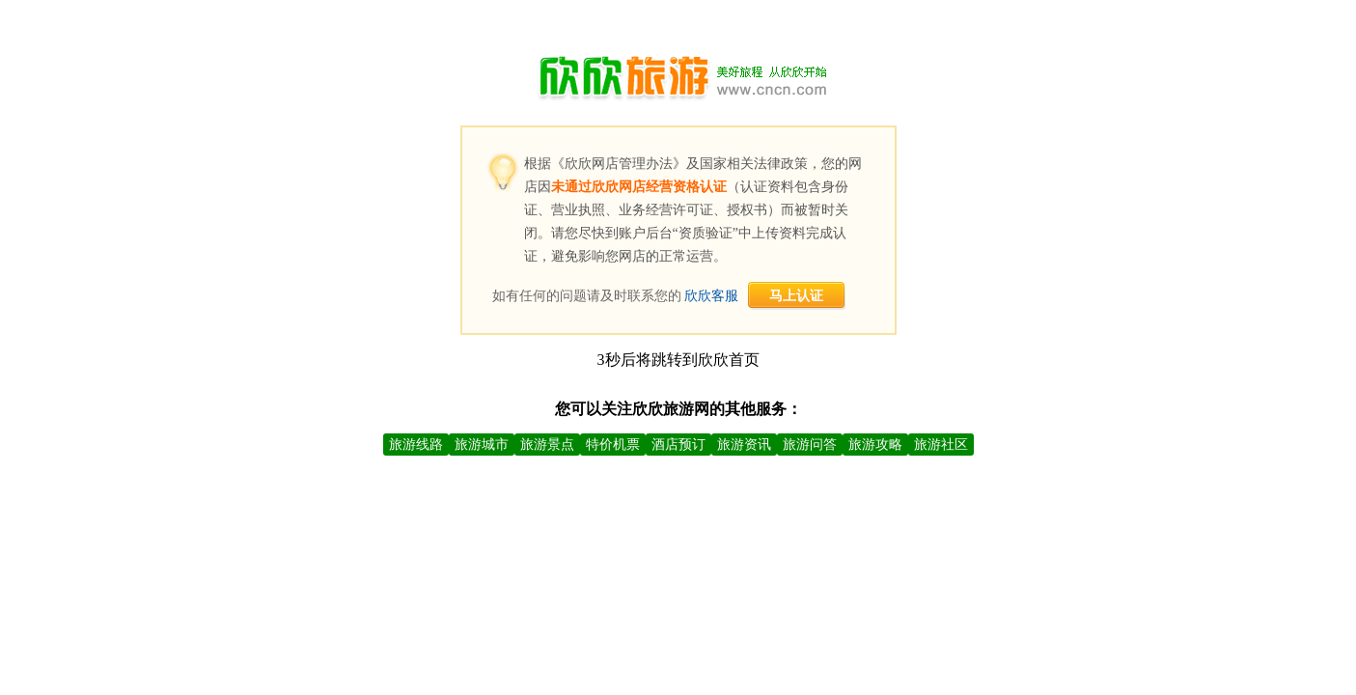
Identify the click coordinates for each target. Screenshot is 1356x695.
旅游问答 (810, 444)
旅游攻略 (875, 444)
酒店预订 (678, 444)
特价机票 (613, 444)
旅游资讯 (744, 444)
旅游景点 (547, 444)
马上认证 (796, 296)
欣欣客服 (711, 296)
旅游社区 (941, 444)
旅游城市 (482, 444)
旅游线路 (416, 444)
